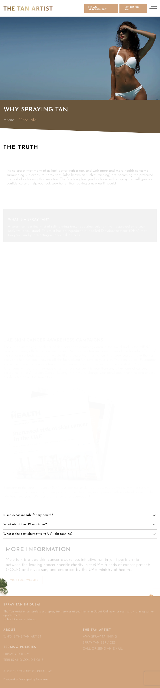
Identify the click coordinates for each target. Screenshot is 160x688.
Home (8, 120)
